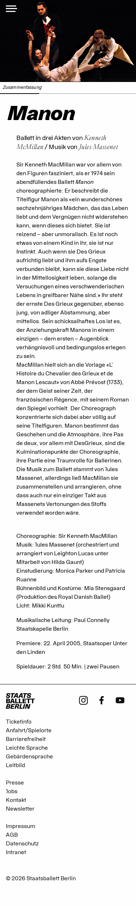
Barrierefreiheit (26, 739)
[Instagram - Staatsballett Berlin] (83, 699)
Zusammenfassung (22, 87)
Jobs (11, 791)
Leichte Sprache (27, 747)
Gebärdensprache (29, 756)
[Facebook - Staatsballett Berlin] (101, 699)
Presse (15, 782)
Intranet (16, 852)
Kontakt (16, 800)
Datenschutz (22, 843)
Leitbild (15, 765)
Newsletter (20, 808)
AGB (12, 835)
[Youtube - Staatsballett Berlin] (120, 699)
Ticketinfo (19, 721)
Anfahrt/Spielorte (28, 730)
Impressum (20, 826)
